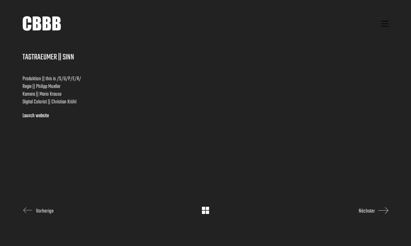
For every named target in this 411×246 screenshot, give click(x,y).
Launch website (35, 116)
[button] (385, 23)
